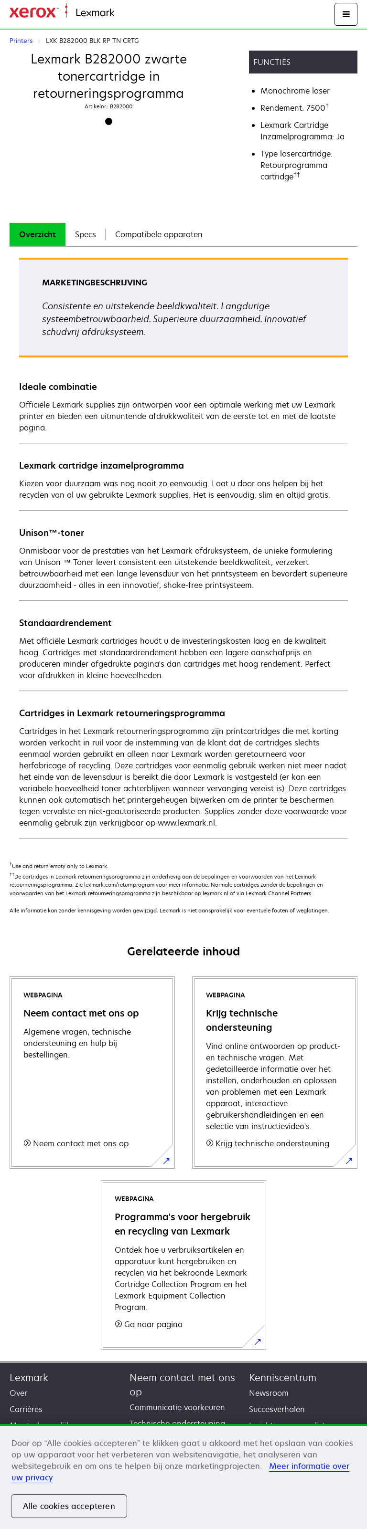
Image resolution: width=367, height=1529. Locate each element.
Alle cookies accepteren (69, 1506)
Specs (85, 234)
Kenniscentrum (282, 1377)
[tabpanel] (183, 547)
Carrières (26, 1409)
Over (18, 1393)
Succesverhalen (277, 1409)
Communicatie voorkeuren (177, 1407)
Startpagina (133, 13)
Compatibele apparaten (159, 234)
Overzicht (37, 234)
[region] (183, 1476)
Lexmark (29, 1377)
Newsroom (269, 1393)
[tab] (37, 234)
